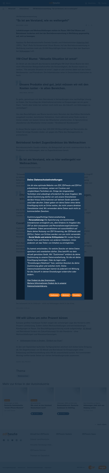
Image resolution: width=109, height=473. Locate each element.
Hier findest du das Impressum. (41, 280)
